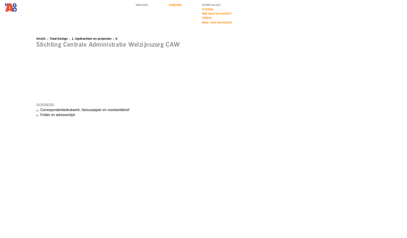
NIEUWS (142, 5)
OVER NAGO (211, 5)
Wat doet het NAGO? (217, 13)
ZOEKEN (175, 5)
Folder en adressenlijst (57, 115)
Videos (207, 18)
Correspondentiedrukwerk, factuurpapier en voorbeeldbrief (84, 110)
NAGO (41, 38)
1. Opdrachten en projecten (92, 38)
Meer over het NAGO (217, 22)
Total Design (59, 38)
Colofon (207, 9)
